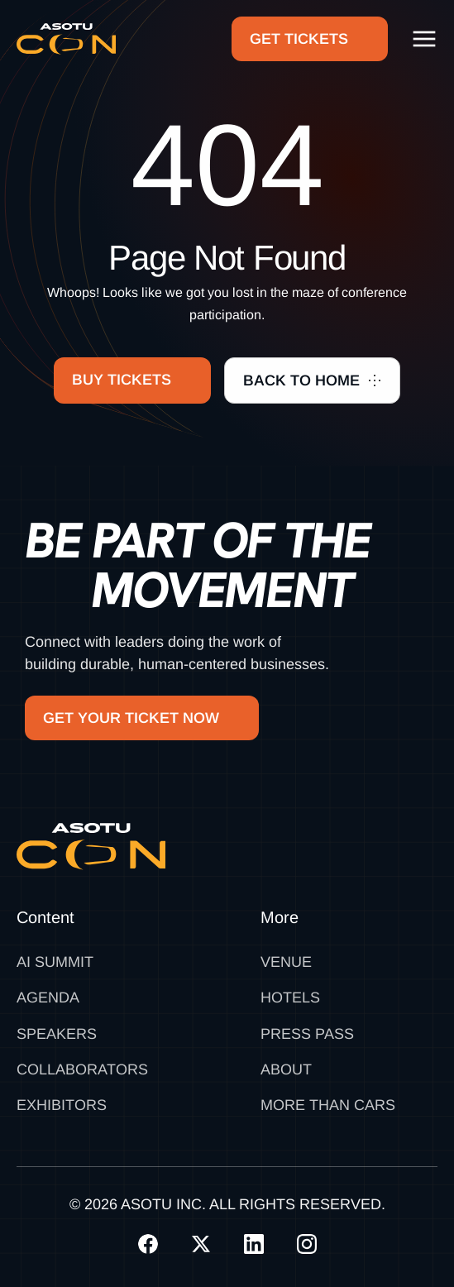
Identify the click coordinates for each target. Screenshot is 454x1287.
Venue (286, 962)
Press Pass (307, 1034)
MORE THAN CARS (327, 1105)
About (286, 1069)
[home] (66, 39)
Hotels (290, 997)
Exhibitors (62, 1105)
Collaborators (82, 1069)
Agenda (48, 997)
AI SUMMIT (55, 962)
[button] (424, 39)
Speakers (57, 1034)
